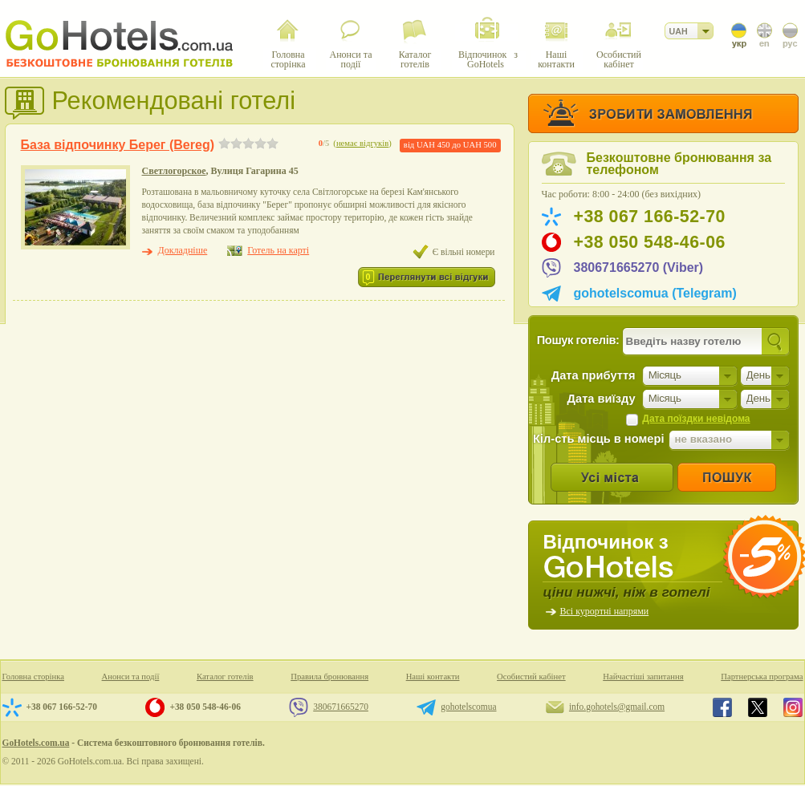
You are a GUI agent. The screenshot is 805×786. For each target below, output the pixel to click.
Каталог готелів (225, 676)
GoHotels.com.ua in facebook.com (722, 707)
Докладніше (183, 250)
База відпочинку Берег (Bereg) (117, 145)
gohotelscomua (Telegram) (655, 293)
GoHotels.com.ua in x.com (757, 707)
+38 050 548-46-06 (650, 242)
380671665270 (340, 706)
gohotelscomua (468, 706)
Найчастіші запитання (643, 676)
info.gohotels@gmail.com (617, 706)
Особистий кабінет (531, 676)
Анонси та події (131, 676)
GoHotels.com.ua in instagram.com (793, 707)
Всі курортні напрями (604, 611)
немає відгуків (362, 143)
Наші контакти (433, 676)
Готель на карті (278, 250)
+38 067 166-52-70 (650, 216)
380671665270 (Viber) (639, 267)
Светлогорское (174, 170)
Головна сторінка (33, 676)
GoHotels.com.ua (36, 743)
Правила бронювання (329, 676)
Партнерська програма (762, 676)
